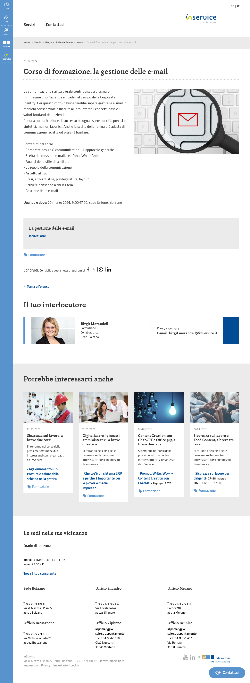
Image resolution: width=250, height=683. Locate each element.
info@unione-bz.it (112, 661)
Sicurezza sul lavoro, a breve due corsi (45, 437)
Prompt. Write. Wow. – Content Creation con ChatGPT (155, 478)
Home (26, 42)
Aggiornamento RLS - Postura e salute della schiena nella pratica (43, 474)
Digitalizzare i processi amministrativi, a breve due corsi (101, 439)
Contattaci (55, 25)
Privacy (45, 665)
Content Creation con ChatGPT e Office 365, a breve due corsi (156, 439)
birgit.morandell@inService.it (193, 333)
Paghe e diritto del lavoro (59, 42)
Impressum (30, 665)
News (80, 42)
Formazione (35, 255)
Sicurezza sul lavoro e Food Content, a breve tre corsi (214, 439)
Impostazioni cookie (66, 665)
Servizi (29, 25)
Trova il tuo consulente (39, 574)
